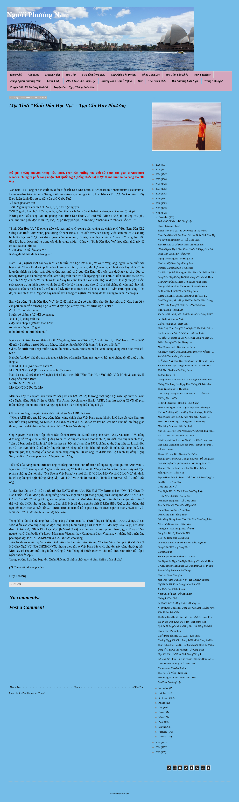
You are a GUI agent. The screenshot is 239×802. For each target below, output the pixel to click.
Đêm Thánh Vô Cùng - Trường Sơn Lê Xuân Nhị (181, 421)
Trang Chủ (16, 74)
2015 (158, 742)
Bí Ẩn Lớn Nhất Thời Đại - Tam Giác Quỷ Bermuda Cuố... (186, 361)
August (162, 703)
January (162, 736)
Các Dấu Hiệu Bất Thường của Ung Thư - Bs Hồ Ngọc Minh (187, 272)
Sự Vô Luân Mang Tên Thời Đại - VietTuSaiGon (181, 305)
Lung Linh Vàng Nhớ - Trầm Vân (174, 254)
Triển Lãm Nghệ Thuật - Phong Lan (175, 342)
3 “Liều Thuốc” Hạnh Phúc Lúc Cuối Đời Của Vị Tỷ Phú (185, 566)
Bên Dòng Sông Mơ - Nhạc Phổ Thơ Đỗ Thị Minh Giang (185, 300)
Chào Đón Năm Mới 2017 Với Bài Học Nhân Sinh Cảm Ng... (187, 235)
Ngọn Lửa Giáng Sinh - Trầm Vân (174, 524)
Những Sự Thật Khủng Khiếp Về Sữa (176, 528)
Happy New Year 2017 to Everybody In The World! (182, 230)
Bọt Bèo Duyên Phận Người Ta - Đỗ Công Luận (181, 333)
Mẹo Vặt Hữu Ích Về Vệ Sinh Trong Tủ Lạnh (179, 654)
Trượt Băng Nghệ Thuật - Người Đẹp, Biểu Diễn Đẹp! (184, 407)
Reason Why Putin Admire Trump (174, 570)
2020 (158, 193)
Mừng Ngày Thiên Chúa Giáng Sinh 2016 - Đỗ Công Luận (186, 458)
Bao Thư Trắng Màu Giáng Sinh (173, 538)
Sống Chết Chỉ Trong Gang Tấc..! (174, 547)
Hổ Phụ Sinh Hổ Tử (167, 398)
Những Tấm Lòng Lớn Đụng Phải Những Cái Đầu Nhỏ (184, 384)
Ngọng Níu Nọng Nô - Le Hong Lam (175, 258)
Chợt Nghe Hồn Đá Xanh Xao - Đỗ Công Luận (180, 491)
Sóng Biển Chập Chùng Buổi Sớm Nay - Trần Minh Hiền (185, 277)
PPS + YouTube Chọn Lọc (81, 80)
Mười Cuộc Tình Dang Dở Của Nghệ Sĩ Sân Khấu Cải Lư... (186, 328)
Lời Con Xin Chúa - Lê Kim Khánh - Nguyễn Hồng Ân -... (186, 659)
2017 (158, 208)
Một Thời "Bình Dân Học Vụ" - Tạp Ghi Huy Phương (183, 580)
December (163, 217)
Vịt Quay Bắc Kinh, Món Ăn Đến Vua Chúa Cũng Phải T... (186, 314)
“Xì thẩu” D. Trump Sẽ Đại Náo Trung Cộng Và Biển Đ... (185, 338)
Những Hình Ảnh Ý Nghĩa (116, 80)
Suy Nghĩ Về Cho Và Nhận (171, 319)
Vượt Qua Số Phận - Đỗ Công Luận (175, 594)
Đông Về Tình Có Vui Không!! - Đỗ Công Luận (181, 649)
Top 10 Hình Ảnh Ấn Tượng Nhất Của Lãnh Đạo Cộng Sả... (186, 477)
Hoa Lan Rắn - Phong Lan (170, 575)
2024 (158, 174)
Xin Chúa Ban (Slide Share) (171, 589)
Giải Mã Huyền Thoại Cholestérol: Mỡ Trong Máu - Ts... (185, 463)
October (162, 693)
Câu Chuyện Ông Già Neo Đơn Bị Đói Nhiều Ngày (182, 282)
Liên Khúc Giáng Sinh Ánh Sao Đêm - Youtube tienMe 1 (185, 444)
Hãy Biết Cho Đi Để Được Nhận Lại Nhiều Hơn (181, 244)
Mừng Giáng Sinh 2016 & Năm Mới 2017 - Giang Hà (183, 417)
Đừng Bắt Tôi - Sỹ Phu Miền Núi (174, 533)
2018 (158, 203)
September (163, 698)
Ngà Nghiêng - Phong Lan (170, 310)
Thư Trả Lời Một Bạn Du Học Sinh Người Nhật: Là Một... (186, 645)
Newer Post (15, 687)
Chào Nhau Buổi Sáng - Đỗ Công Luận (176, 663)
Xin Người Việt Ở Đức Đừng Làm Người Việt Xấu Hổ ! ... (186, 352)
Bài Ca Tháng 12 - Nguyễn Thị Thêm (176, 435)
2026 (158, 165)
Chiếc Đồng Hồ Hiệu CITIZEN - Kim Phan (179, 636)
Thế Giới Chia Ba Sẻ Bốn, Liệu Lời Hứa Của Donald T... (185, 617)
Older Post (138, 687)
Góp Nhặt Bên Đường (123, 74)
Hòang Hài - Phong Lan (169, 631)
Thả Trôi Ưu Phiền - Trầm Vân (172, 673)
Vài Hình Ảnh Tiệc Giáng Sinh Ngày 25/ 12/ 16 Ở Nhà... (185, 365)
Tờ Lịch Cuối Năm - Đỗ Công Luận (175, 221)
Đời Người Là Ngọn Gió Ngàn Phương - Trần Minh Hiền (185, 561)
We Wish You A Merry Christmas (174, 356)
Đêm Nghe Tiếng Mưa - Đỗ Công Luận (177, 500)
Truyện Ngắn (52, 74)
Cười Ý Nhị (53, 80)
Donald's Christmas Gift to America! (175, 268)
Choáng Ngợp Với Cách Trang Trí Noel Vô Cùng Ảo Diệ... (186, 640)
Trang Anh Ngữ (213, 80)
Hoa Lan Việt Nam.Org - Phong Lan (175, 263)
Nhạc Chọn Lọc (151, 74)
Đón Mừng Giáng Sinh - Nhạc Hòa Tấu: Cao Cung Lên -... (186, 519)
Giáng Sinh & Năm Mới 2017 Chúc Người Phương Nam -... (186, 379)
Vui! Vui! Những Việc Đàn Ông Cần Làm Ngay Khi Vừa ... (186, 412)
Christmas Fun (165, 552)
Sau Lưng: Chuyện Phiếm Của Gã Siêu (176, 556)
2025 (158, 169)
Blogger (125, 793)
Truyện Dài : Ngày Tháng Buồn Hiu (74, 87)
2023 (158, 179)
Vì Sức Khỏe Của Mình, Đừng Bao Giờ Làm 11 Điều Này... (186, 608)
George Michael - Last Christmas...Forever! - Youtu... (183, 286)
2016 (158, 213)
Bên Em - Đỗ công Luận (169, 682)
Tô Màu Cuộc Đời (166, 375)
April (161, 722)
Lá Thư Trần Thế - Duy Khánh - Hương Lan (179, 603)
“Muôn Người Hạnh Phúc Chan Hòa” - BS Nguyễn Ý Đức (186, 249)
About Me (33, 74)
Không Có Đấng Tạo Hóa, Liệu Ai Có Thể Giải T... (182, 296)
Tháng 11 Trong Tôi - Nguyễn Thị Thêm (177, 454)
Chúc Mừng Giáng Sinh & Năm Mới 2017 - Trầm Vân (184, 393)
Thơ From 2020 (157, 80)
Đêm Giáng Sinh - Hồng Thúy (172, 514)
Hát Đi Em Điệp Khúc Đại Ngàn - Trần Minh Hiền (182, 622)
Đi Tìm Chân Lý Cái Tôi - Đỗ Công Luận (178, 291)
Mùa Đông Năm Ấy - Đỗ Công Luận (175, 426)
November (163, 688)
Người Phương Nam (38, 15)
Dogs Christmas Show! (169, 226)
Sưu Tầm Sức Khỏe (177, 74)
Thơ (140, 80)
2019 (158, 198)
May (160, 717)
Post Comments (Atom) (33, 693)
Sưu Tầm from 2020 (93, 74)
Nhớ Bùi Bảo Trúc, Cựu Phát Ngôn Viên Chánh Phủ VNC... (186, 431)
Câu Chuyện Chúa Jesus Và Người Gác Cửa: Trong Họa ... (186, 440)
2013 (158, 752)
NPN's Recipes (202, 74)
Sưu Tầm (71, 74)
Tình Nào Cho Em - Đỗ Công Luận (175, 370)
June (160, 712)
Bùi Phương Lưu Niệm (185, 80)
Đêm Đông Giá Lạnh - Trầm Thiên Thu (177, 677)
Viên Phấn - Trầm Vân (168, 612)
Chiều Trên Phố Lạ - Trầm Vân (173, 324)
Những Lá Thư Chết (167, 598)
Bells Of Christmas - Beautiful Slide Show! (178, 403)
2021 (158, 189)
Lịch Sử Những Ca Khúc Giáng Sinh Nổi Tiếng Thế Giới (185, 626)
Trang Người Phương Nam (25, 80)
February (163, 732)
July (160, 707)
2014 (158, 747)
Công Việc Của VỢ (167, 486)
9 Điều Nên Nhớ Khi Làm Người (174, 496)
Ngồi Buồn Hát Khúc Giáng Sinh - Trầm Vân (179, 584)
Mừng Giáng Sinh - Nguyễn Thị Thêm (176, 347)
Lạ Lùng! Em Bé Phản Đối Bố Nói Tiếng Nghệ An (182, 542)
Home (77, 687)
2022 (158, 184)
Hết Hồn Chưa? (165, 449)
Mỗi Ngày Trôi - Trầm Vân (171, 472)
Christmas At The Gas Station (172, 668)
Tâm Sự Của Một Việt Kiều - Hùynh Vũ (177, 505)
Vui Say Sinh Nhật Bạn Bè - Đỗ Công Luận (179, 240)
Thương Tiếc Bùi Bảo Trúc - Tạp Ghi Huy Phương (182, 468)
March (161, 727)
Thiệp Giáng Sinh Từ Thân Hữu (173, 389)
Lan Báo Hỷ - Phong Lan (170, 482)
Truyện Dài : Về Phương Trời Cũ (29, 87)
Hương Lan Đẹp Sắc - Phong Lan (174, 510)
